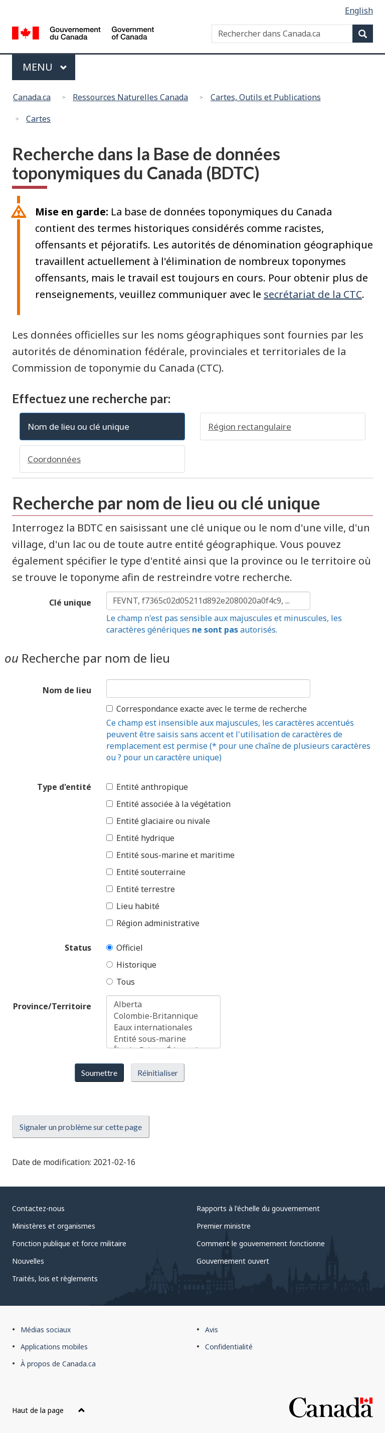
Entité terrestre (140, 889)
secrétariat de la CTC (313, 294)
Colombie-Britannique (163, 1016)
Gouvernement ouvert (233, 1261)
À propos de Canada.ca (58, 1363)
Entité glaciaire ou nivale (158, 820)
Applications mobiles (54, 1346)
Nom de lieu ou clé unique (78, 426)
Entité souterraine (145, 872)
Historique (131, 964)
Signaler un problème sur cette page (81, 1126)
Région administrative (153, 923)
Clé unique (70, 602)
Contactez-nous (38, 1208)
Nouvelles (28, 1261)
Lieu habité (132, 906)
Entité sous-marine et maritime (170, 855)
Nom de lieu (67, 690)
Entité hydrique (140, 837)
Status (78, 947)
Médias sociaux (46, 1329)
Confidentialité (229, 1346)
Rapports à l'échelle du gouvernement (258, 1208)
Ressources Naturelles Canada (130, 97)
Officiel (124, 947)
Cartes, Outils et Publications (266, 97)
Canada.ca (32, 97)
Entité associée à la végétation (168, 803)
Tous (120, 981)
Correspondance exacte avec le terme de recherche (206, 708)
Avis (211, 1329)
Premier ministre (224, 1226)
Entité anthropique (147, 786)
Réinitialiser (157, 1072)
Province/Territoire (52, 1006)
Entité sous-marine (163, 1039)
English (359, 10)
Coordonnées (54, 459)
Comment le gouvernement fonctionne (261, 1243)
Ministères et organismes (53, 1226)
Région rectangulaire (249, 426)
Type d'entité (64, 786)
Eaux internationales (163, 1027)
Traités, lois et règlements (55, 1278)
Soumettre (99, 1072)
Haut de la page (48, 1410)
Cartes (38, 118)
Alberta (163, 1004)
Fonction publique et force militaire (69, 1243)
